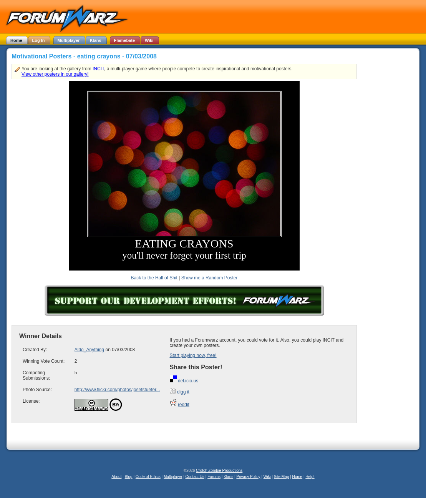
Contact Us (195, 477)
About (116, 477)
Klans (228, 477)
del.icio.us (188, 380)
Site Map (281, 477)
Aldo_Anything (89, 349)
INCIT (98, 68)
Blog (129, 477)
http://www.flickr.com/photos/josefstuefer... (117, 389)
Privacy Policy (248, 477)
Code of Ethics (148, 477)
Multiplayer (173, 477)
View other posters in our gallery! (55, 74)
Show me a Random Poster (209, 278)
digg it (183, 392)
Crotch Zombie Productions (219, 470)
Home (297, 477)
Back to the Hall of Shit (154, 278)
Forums (213, 477)
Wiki (267, 477)
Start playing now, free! (193, 355)
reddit (183, 404)
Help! (309, 477)
